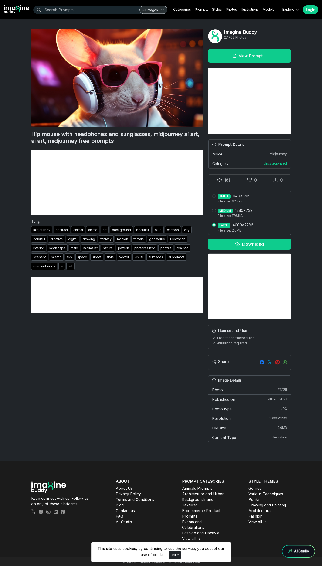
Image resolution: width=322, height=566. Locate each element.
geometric (157, 239)
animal (78, 230)
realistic (182, 248)
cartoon (173, 230)
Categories (182, 9)
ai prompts (176, 257)
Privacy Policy (128, 494)
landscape (57, 248)
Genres (254, 488)
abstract (62, 230)
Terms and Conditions (135, 499)
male (74, 248)
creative (56, 239)
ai (62, 266)
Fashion (255, 516)
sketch (56, 257)
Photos (231, 9)
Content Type (249, 437)
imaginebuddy (44, 266)
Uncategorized (275, 163)
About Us (124, 488)
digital (72, 239)
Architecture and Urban (203, 494)
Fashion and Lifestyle (200, 533)
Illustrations (250, 9)
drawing (89, 239)
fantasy (106, 239)
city (187, 230)
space (82, 257)
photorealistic (144, 248)
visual (139, 257)
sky (69, 257)
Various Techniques (265, 494)
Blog (120, 505)
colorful (39, 239)
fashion (122, 239)
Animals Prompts (197, 488)
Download (249, 244)
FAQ (119, 516)
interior (38, 248)
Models (268, 9)
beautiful (142, 230)
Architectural (259, 510)
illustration (177, 239)
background (121, 230)
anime (92, 230)
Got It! (175, 555)
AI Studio (124, 521)
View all (189, 538)
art (105, 230)
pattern (123, 248)
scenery (39, 257)
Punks (254, 499)
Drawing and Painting (267, 505)
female (138, 239)
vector (124, 257)
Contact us (125, 510)
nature (108, 248)
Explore (288, 9)
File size (249, 427)
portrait (165, 248)
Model (249, 153)
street (96, 257)
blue (158, 230)
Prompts (201, 9)
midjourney (41, 230)
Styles (217, 9)
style (110, 257)
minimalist (90, 248)
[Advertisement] (117, 182)
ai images (156, 257)
